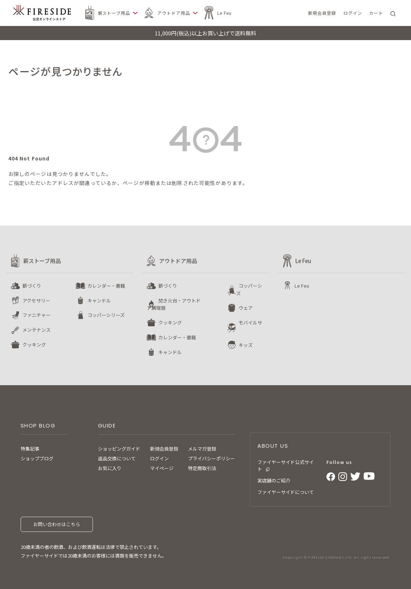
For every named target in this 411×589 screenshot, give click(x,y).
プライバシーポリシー (211, 458)
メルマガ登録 (202, 448)
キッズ (246, 344)
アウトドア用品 (173, 13)
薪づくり (31, 285)
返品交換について (117, 458)
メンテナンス (36, 329)
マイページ (162, 468)
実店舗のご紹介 (273, 480)
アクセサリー (36, 300)
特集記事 (30, 448)
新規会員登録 (164, 448)
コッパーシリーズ (106, 314)
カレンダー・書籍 (106, 285)
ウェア (246, 307)
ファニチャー (36, 314)
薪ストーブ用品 (114, 13)
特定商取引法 (202, 468)
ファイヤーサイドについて (285, 492)
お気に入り (109, 468)
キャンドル (99, 300)
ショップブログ (37, 458)
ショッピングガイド (119, 448)
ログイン (159, 458)
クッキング (34, 344)
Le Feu (224, 13)
